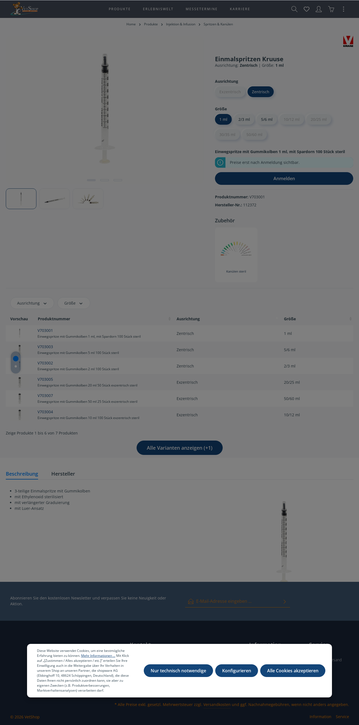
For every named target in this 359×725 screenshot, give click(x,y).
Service (342, 716)
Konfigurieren (236, 671)
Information (320, 716)
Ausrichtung (32, 303)
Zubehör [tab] (225, 220)
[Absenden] (285, 601)
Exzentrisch (230, 91)
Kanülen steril (236, 271)
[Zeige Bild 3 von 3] (117, 180)
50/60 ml (254, 134)
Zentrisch (260, 91)
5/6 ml (267, 119)
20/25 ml (319, 119)
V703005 (45, 379)
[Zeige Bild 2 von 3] (104, 180)
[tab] (22, 474)
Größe (73, 303)
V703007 (45, 395)
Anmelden (284, 178)
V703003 (45, 346)
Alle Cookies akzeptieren (292, 671)
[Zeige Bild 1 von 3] (91, 180)
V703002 (45, 363)
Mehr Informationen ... (98, 655)
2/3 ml (244, 119)
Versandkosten (217, 704)
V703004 (45, 411)
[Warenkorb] (331, 9)
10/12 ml (292, 119)
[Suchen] (294, 9)
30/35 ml (227, 134)
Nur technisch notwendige (178, 671)
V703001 (45, 330)
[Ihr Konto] (318, 9)
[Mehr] (343, 9)
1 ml (223, 119)
